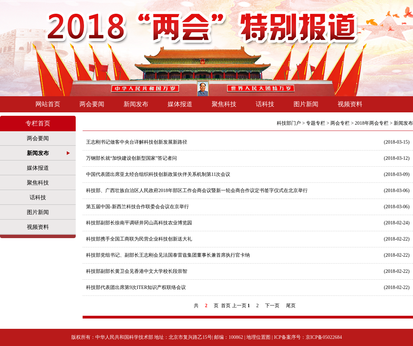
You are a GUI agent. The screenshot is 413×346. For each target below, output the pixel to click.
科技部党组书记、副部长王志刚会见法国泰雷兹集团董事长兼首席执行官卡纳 (248, 255)
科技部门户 (289, 123)
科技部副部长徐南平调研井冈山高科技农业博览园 (248, 223)
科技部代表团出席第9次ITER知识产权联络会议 (248, 287)
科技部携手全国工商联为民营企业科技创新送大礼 (248, 239)
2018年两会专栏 (372, 123)
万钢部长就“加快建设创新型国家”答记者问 (248, 158)
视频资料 (350, 104)
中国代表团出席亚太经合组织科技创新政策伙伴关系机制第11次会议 (248, 174)
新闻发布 (136, 104)
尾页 (291, 305)
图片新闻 (306, 104)
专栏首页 (37, 123)
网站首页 (47, 104)
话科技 (265, 104)
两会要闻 (92, 104)
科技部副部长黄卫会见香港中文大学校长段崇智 (248, 271)
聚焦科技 (224, 104)
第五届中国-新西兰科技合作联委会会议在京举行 (248, 207)
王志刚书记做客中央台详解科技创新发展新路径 (248, 142)
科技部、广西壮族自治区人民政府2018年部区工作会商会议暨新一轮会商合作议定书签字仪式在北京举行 (248, 191)
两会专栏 (340, 123)
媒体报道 (180, 104)
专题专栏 (315, 123)
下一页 (272, 305)
